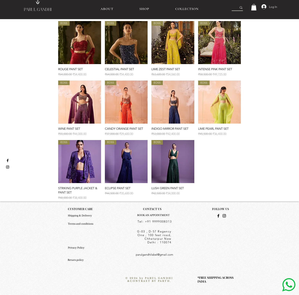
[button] (253, 7)
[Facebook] (218, 216)
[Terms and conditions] (81, 224)
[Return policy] (77, 260)
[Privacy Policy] (81, 248)
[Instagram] (224, 216)
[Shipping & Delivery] (81, 216)
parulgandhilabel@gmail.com (154, 254)
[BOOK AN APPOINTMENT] (154, 215)
